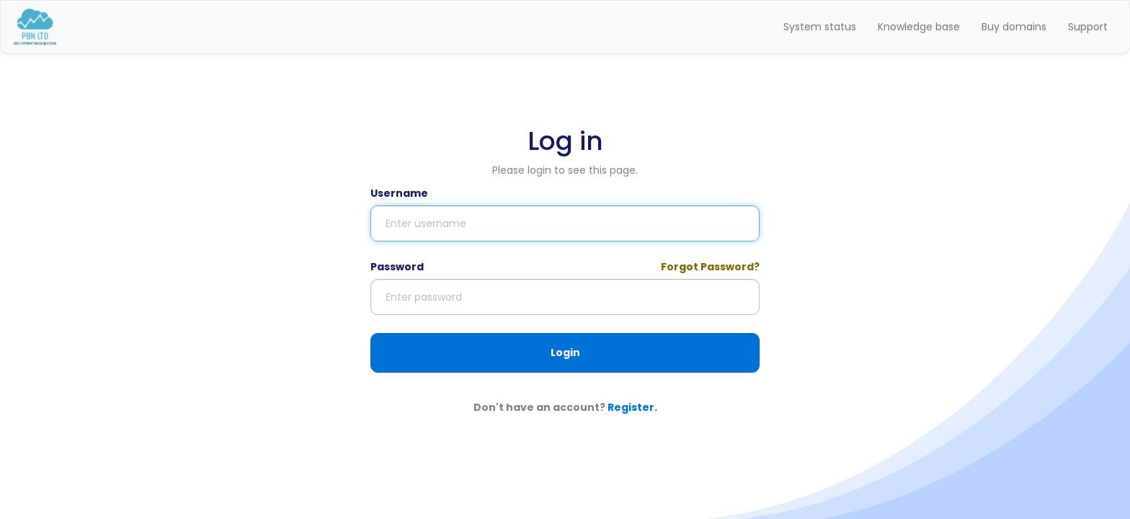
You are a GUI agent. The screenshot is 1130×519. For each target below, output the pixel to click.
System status (819, 26)
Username (399, 193)
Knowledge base (919, 26)
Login (565, 352)
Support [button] (1088, 26)
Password (397, 267)
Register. (632, 407)
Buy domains (1014, 26)
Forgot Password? (710, 267)
